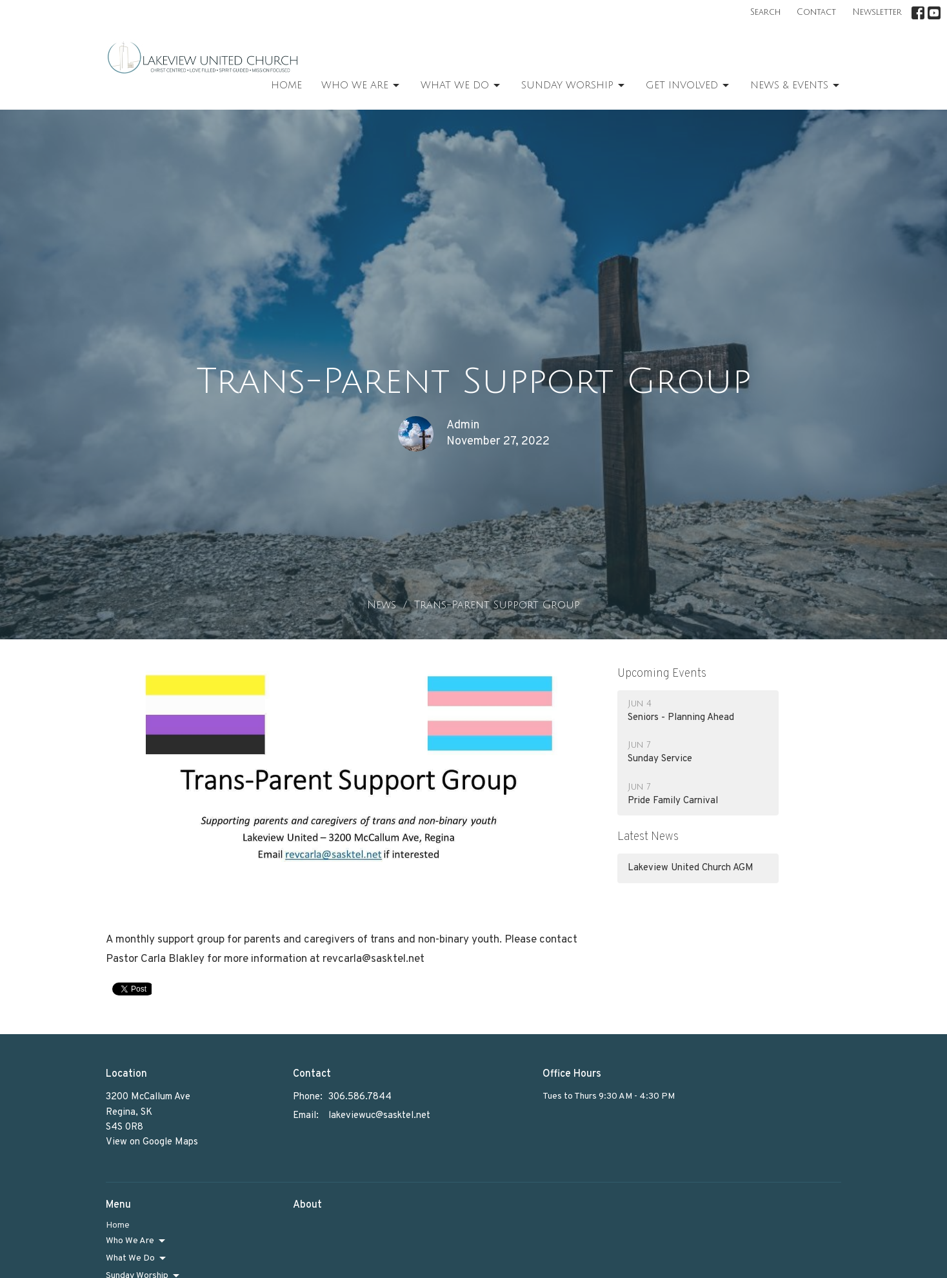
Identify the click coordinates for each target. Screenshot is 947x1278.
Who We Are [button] (136, 1241)
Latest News (648, 837)
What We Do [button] (137, 1258)
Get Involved (688, 85)
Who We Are (361, 85)
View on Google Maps (152, 1142)
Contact (816, 12)
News (381, 605)
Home (286, 85)
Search (765, 12)
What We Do (461, 85)
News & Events (795, 85)
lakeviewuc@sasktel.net (379, 1116)
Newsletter (877, 12)
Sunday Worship (573, 85)
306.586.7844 (360, 1097)
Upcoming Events (661, 673)
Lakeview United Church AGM (690, 868)
